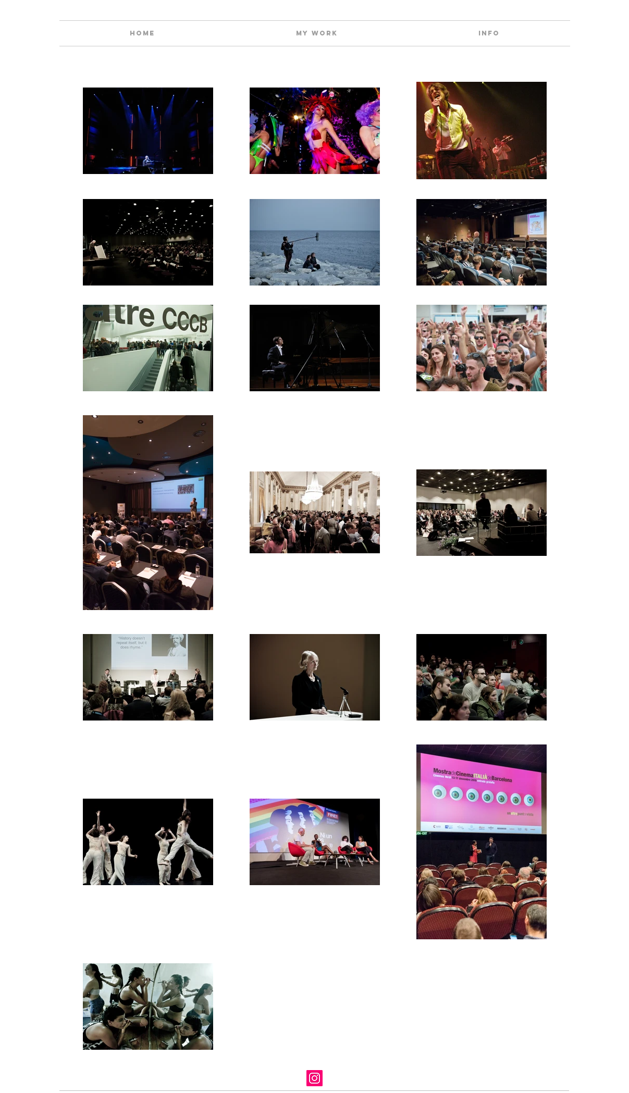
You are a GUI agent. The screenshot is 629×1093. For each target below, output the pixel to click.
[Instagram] (314, 1078)
